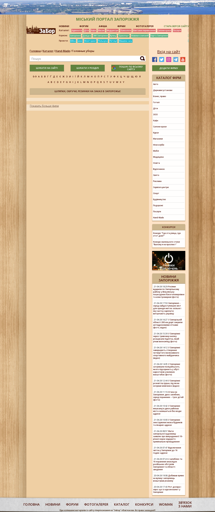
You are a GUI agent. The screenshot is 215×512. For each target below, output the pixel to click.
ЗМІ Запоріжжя (100, 35)
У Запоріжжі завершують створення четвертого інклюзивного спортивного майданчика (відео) (166, 352)
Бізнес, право (159, 96)
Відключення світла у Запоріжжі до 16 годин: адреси (167, 450)
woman (166, 504)
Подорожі (158, 205)
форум (72, 504)
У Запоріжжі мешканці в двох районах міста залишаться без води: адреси (167, 409)
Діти (86, 30)
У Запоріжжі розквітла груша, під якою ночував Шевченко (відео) (166, 383)
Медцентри (112, 30)
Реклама (157, 181)
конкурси (144, 504)
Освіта (156, 163)
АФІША (103, 26)
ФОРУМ (83, 26)
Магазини (158, 138)
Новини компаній (140, 35)
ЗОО (155, 114)
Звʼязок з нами (185, 504)
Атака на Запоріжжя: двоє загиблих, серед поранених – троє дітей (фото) (168, 396)
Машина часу (125, 40)
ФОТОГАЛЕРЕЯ (144, 26)
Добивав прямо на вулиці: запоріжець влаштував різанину (168, 478)
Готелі (156, 102)
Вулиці (113, 35)
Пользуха (103, 40)
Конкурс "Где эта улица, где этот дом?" (167, 234)
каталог (121, 504)
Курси (156, 132)
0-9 (34, 76)
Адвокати (77, 30)
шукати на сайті (47, 67)
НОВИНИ (64, 26)
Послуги (177, 30)
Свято (156, 175)
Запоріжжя (75, 35)
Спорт (156, 193)
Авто (155, 84)
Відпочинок (159, 169)
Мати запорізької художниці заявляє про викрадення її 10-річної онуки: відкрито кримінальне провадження (168, 436)
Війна (73, 40)
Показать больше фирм (44, 105)
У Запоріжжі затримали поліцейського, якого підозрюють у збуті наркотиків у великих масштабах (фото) (166, 369)
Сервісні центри (161, 187)
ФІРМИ (121, 26)
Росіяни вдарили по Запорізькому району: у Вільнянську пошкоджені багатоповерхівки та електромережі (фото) (168, 291)
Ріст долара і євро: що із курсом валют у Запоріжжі (167, 489)
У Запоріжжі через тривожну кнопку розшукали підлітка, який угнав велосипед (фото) (166, 337)
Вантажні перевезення (144, 30)
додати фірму (168, 68)
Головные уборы (83, 50)
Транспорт (123, 35)
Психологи (125, 30)
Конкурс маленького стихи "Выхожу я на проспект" (166, 243)
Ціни (80, 40)
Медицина (158, 157)
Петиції (113, 40)
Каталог (48, 50)
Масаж (101, 30)
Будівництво (159, 199)
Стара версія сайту (176, 26)
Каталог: (64, 30)
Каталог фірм (168, 78)
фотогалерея (96, 504)
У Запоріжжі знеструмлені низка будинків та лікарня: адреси (167, 422)
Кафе (93, 30)
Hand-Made (62, 50)
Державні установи (162, 90)
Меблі (156, 150)
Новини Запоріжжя (169, 278)
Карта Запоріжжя (159, 35)
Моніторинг (90, 40)
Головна (35, 50)
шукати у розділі (87, 67)
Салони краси (164, 30)
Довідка (87, 35)
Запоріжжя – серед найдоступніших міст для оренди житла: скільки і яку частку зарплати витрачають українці (167, 308)
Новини (52, 504)
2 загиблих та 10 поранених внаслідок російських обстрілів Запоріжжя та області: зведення (167, 464)
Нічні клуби (158, 144)
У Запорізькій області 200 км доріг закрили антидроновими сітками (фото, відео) (168, 323)
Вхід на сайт (168, 51)
